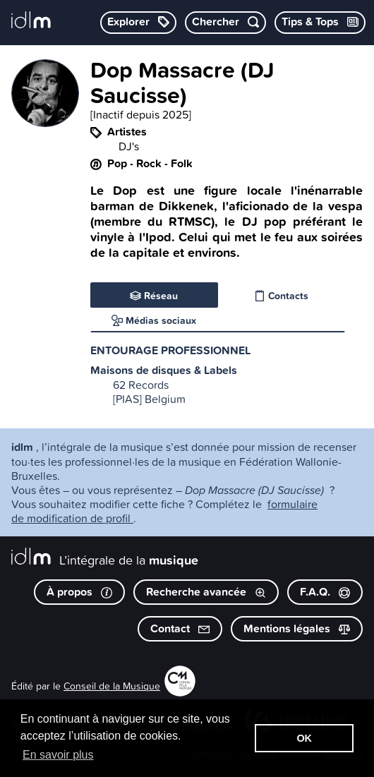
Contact (180, 628)
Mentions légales (296, 628)
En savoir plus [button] (58, 755)
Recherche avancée (206, 592)
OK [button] (304, 738)
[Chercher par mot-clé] (225, 22)
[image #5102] (45, 123)
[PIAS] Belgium (149, 398)
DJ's (129, 146)
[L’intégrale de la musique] (31, 21)
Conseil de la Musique (112, 685)
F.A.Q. (325, 592)
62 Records (141, 384)
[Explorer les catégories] (138, 22)
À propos (79, 592)
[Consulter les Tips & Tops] (320, 22)
